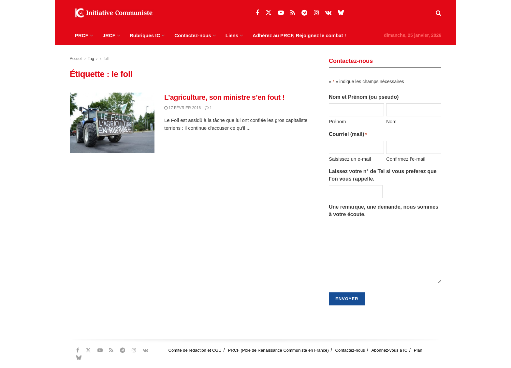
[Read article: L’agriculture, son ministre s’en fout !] (112, 123)
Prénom (337, 121)
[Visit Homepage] (112, 13)
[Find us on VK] (328, 13)
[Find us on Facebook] (257, 13)
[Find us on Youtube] (281, 13)
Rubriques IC (145, 35)
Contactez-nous (192, 35)
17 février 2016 (182, 108)
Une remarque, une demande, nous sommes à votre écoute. (383, 210)
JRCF (109, 35)
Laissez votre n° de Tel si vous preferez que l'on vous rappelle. (383, 175)
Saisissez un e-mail (350, 159)
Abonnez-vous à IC (389, 350)
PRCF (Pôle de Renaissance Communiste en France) (278, 350)
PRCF (81, 35)
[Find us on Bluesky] (341, 13)
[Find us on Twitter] (268, 13)
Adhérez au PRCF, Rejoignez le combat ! (299, 35)
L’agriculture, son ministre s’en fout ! (224, 97)
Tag (91, 58)
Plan (418, 350)
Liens (232, 35)
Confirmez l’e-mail (405, 159)
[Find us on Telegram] (304, 13)
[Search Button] (438, 13)
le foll (104, 58)
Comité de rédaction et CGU (195, 350)
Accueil (76, 58)
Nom (391, 121)
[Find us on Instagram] (316, 13)
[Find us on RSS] (292, 13)
